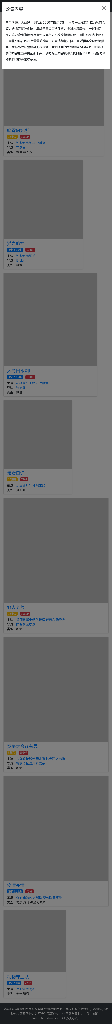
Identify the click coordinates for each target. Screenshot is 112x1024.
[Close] (104, 8)
